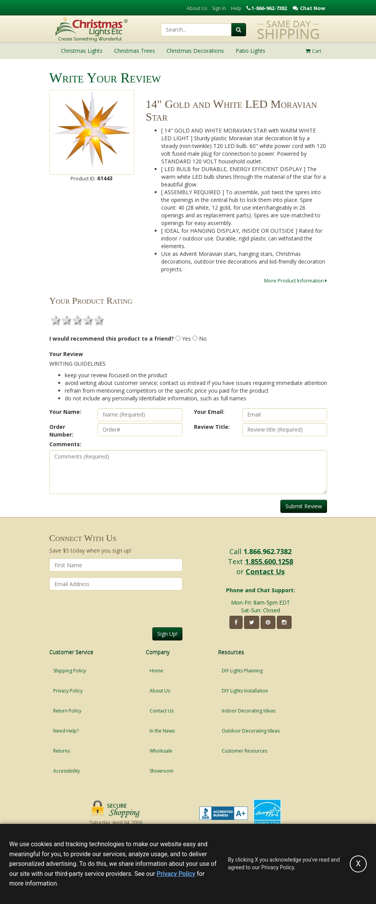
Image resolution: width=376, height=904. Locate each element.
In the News (162, 731)
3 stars (76, 319)
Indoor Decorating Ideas (248, 710)
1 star (54, 319)
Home (156, 670)
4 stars (87, 319)
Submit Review (303, 506)
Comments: (65, 444)
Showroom (162, 771)
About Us (197, 8)
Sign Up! (167, 633)
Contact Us (265, 571)
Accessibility (66, 771)
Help (236, 8)
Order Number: (61, 430)
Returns (61, 751)
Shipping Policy (69, 670)
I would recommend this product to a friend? (111, 338)
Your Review (66, 354)
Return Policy (67, 710)
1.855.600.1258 (269, 561)
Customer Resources (244, 751)
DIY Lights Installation (245, 690)
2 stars (65, 319)
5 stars (98, 319)
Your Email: (209, 411)
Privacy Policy (68, 690)
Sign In (219, 8)
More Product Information (295, 280)
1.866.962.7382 (267, 551)
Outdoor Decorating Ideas (251, 731)
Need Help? (66, 731)
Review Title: (212, 426)
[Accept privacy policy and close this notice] (358, 863)
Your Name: (65, 411)
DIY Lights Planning (242, 670)
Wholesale (161, 751)
